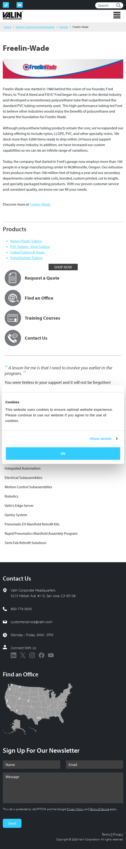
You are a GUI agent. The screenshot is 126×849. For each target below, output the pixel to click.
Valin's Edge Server (19, 505)
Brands (64, 27)
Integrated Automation (23, 468)
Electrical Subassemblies (23, 477)
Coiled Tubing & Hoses (27, 252)
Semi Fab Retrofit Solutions (25, 542)
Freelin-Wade (40, 204)
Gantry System (16, 514)
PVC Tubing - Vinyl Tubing (30, 246)
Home (7, 27)
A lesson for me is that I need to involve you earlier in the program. (58, 370)
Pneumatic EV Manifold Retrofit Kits (32, 524)
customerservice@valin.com (31, 621)
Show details (101, 439)
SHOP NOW (63, 267)
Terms (106, 834)
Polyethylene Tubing (26, 257)
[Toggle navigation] (117, 15)
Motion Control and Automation (35, 27)
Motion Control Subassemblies (28, 487)
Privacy (118, 834)
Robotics (11, 496)
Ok (63, 453)
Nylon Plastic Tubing (26, 241)
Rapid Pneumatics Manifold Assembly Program (41, 533)
